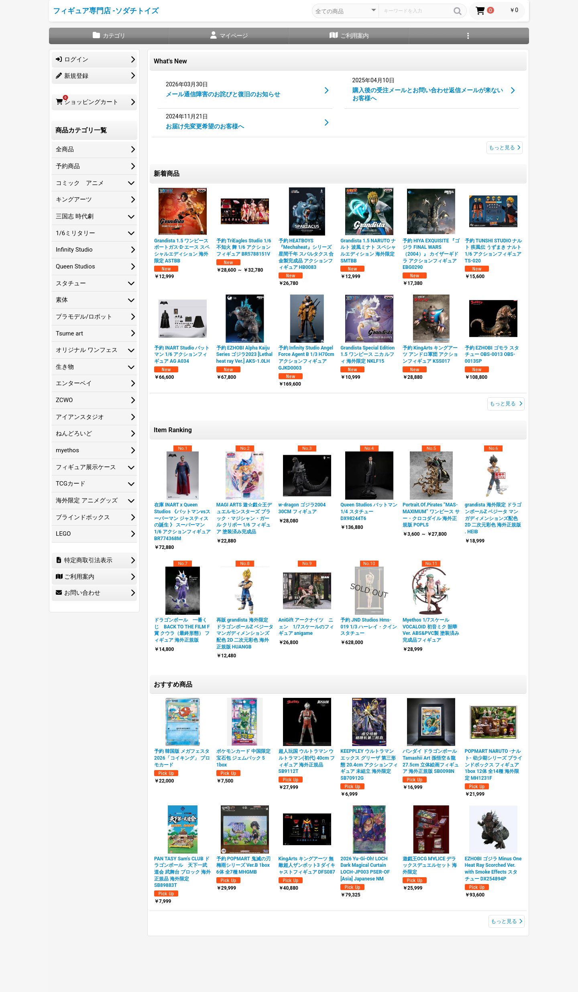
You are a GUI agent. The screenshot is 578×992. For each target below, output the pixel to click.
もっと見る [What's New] (504, 147)
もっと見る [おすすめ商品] (506, 921)
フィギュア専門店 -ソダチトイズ (106, 11)
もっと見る (506, 403)
